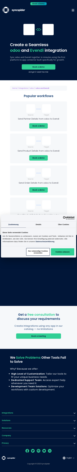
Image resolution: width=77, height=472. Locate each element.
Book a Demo (38, 3)
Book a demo (39, 67)
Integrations (23, 88)
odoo (32, 88)
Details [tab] (38, 224)
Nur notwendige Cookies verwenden (38, 252)
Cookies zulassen (62, 252)
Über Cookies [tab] (63, 224)
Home (14, 88)
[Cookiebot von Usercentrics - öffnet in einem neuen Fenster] (64, 218)
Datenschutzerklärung (45, 241)
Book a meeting (38, 336)
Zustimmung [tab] (13, 224)
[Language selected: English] (68, 458)
